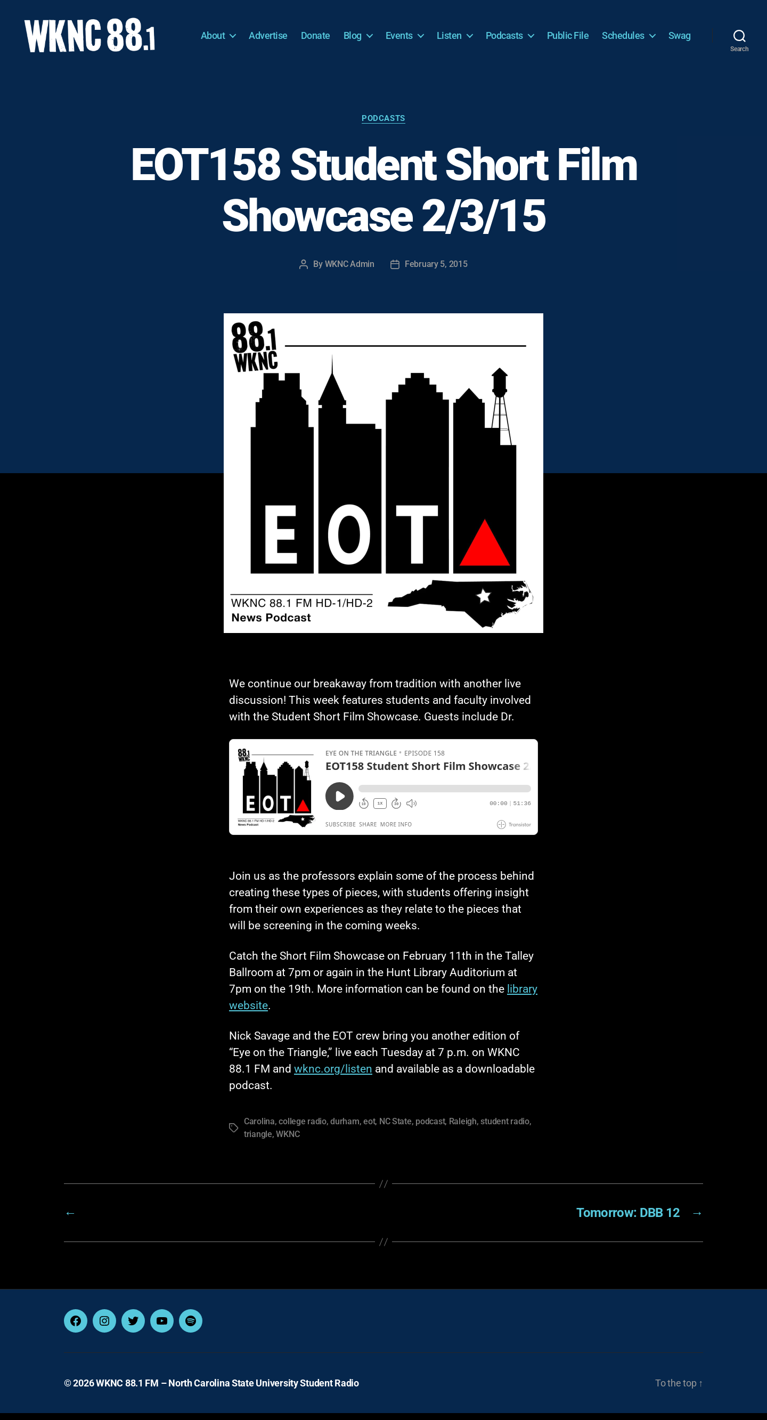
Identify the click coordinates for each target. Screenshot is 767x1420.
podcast (430, 1128)
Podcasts (540, 30)
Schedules (659, 30)
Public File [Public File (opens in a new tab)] (604, 30)
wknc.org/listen (333, 1075)
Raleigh (463, 1128)
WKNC (287, 1141)
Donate (351, 30)
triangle (258, 1141)
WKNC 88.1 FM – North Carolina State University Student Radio (227, 1389)
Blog (388, 30)
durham (344, 1128)
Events (434, 30)
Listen (484, 30)
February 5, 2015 (436, 271)
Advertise (303, 30)
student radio (504, 1128)
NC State (395, 1128)
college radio (303, 1128)
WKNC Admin (349, 271)
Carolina (259, 1128)
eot (369, 1128)
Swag (679, 46)
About (248, 30)
